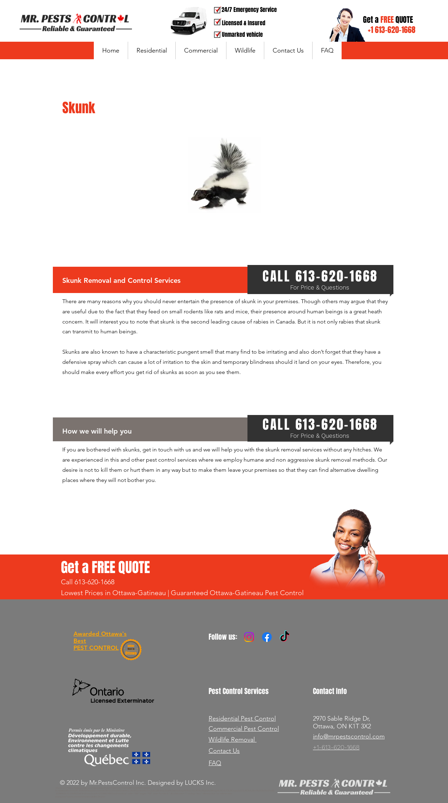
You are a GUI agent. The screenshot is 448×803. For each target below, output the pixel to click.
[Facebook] (266, 637)
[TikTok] (284, 637)
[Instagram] (249, 637)
